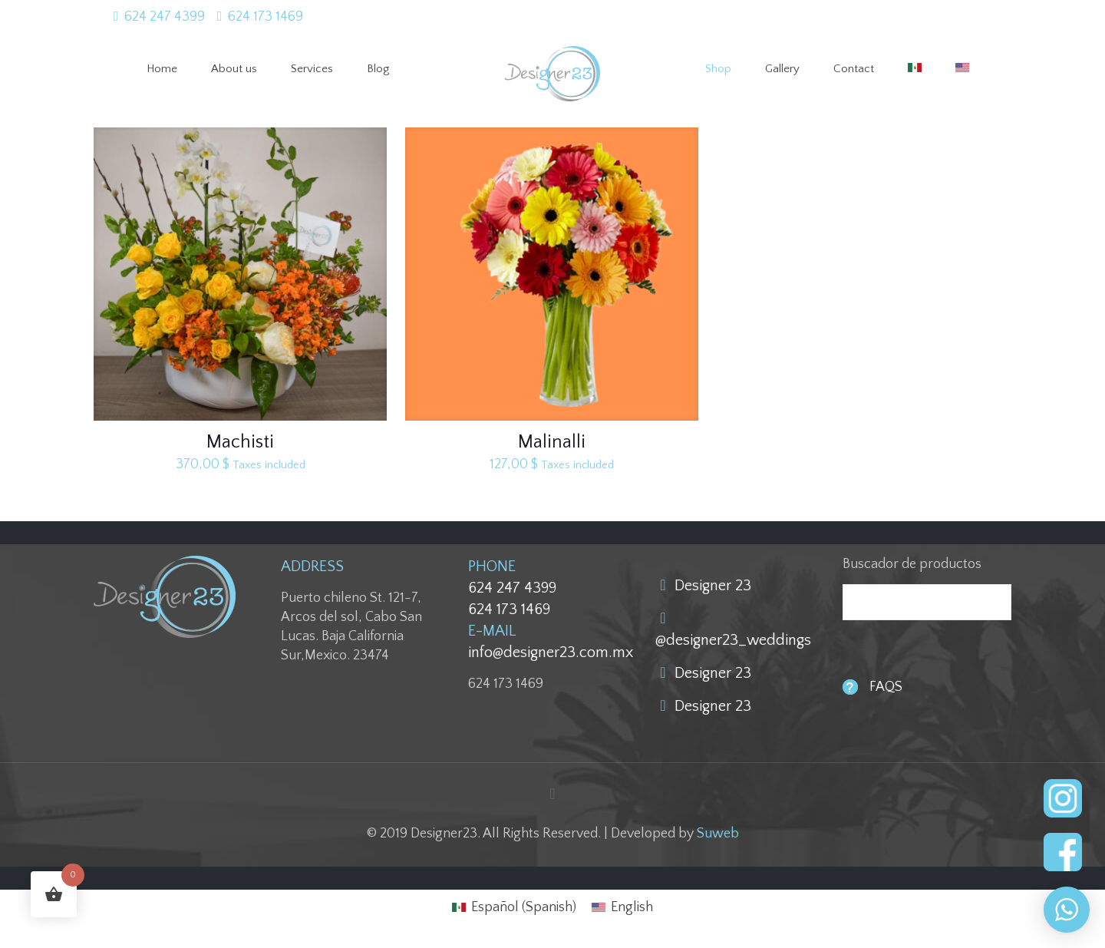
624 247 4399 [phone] (164, 17)
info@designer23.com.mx (550, 652)
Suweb (718, 833)
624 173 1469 (509, 609)
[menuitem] (514, 907)
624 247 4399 (512, 588)
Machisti (240, 442)
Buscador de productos (912, 564)
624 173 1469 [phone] (265, 17)
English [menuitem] (632, 907)
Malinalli (551, 442)
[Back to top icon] (552, 794)
